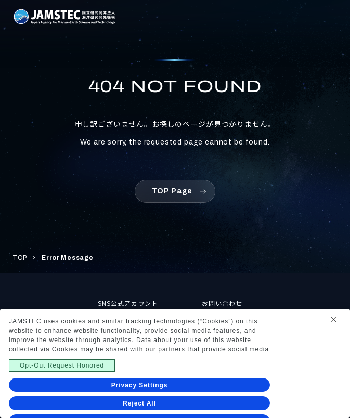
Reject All (139, 403)
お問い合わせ (222, 302)
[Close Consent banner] (333, 319)
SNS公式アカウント (128, 302)
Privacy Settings (139, 385)
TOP (19, 258)
